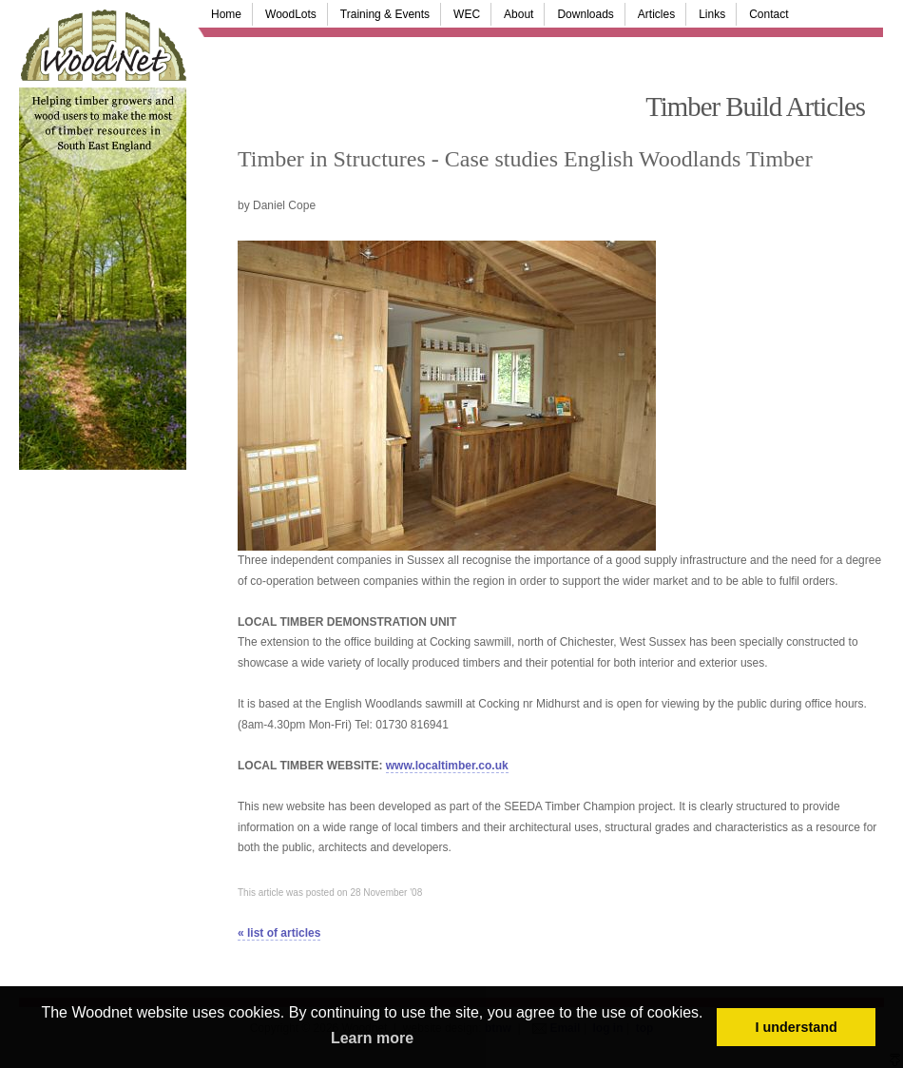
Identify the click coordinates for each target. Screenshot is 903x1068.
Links (712, 14)
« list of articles (279, 933)
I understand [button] (796, 1027)
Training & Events (385, 14)
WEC (466, 14)
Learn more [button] (372, 1038)
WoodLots (291, 14)
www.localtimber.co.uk (447, 765)
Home (226, 14)
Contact (768, 14)
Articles (656, 14)
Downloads (585, 14)
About (518, 14)
